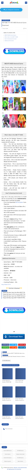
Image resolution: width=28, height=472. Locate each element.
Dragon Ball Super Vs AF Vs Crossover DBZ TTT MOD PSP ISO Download (14, 294)
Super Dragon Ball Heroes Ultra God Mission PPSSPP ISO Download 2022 (19, 381)
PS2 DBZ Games (20, 457)
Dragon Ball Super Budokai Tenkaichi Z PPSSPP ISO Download (7, 418)
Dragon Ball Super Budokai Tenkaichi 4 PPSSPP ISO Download (7, 399)
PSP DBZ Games (6, 20)
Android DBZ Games (8, 450)
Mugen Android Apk (20, 454)
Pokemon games (7, 461)
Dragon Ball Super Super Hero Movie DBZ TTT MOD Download (14, 292)
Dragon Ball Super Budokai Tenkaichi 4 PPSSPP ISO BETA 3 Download (19, 399)
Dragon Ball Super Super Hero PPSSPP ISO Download (14, 296)
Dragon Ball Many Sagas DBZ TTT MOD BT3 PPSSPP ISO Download (14, 297)
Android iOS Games (7, 457)
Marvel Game (20, 461)
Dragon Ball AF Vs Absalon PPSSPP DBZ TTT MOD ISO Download (6, 381)
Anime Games (7, 454)
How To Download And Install (10, 39)
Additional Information (9, 40)
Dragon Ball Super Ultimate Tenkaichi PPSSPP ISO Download (20, 418)
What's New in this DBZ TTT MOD (11, 37)
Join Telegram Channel (11, 10)
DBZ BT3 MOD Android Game (10, 35)
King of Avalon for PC (6, 284)
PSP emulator (19, 202)
